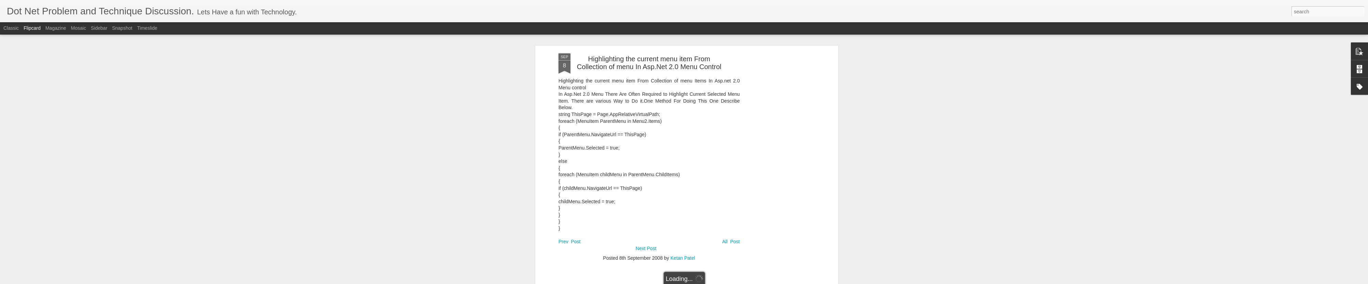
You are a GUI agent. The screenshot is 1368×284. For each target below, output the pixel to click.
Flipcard (32, 28)
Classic (11, 28)
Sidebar (99, 28)
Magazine (55, 28)
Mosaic (78, 28)
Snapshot (122, 28)
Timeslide (147, 28)
